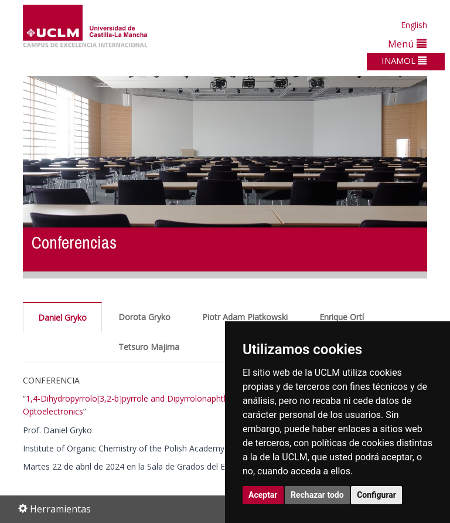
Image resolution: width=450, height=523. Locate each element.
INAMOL (404, 60)
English (414, 24)
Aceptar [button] (263, 495)
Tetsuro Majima (148, 346)
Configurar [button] (376, 495)
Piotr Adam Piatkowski (245, 316)
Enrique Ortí (341, 316)
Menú (407, 43)
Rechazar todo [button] (317, 495)
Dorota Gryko (144, 316)
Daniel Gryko (62, 317)
